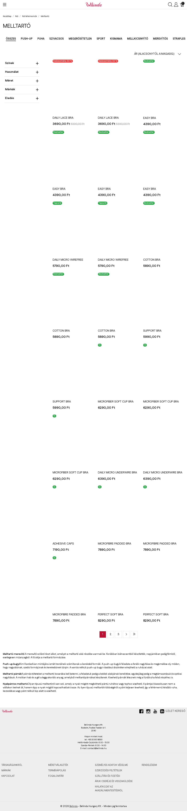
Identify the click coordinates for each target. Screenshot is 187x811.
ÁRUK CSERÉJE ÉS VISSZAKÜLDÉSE (114, 781)
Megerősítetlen (80, 39)
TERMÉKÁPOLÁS (57, 770)
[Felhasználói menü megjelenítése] (176, 4)
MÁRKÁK (6, 770)
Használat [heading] (22, 72)
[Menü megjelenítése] (4, 4)
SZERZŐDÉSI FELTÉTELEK (108, 770)
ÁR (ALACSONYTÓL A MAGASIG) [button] (157, 54)
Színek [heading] (22, 63)
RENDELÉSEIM (149, 765)
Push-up (27, 39)
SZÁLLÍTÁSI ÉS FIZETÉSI (107, 776)
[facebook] (141, 712)
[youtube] (155, 712)
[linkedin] (162, 712)
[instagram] (148, 712)
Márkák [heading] (22, 89)
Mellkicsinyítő (137, 39)
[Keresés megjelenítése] (170, 4)
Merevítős (160, 39)
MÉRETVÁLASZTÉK (58, 765)
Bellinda (73, 806)
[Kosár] (182, 4)
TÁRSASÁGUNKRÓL (11, 765)
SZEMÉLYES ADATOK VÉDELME (111, 765)
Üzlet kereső (176, 711)
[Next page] (126, 634)
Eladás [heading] (22, 98)
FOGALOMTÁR (56, 776)
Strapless (180, 39)
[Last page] (134, 634)
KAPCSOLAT (8, 776)
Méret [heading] (22, 81)
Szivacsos (56, 39)
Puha (40, 39)
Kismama (116, 39)
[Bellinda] (93, 4)
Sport (101, 39)
